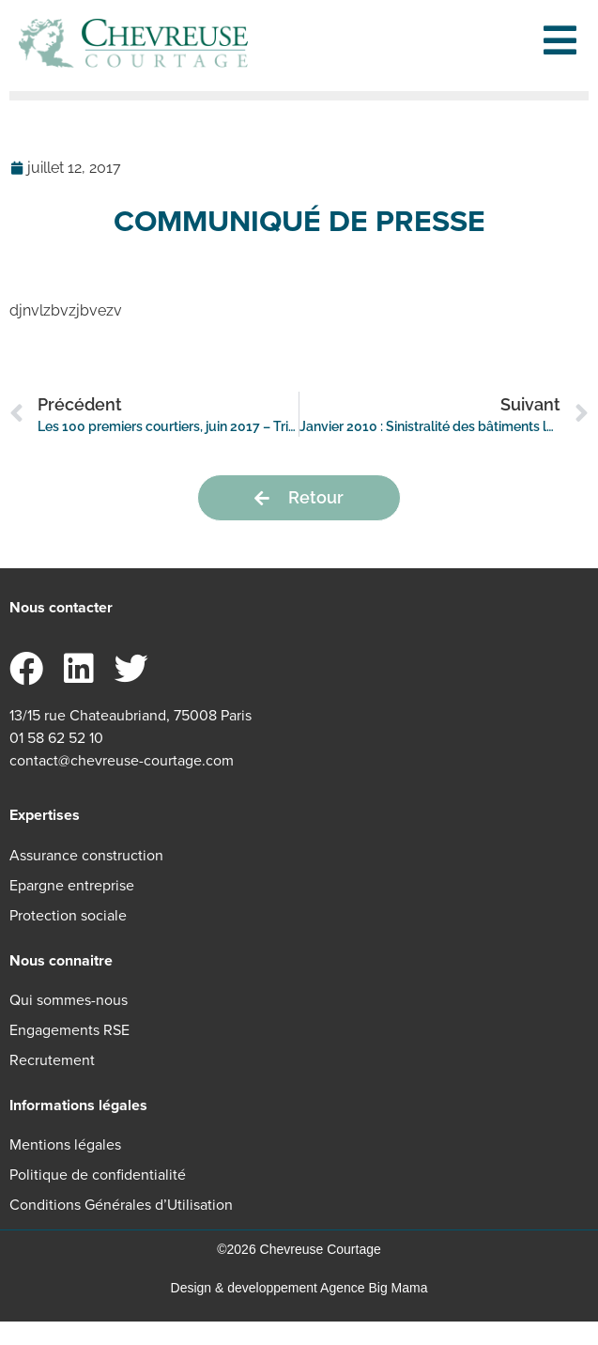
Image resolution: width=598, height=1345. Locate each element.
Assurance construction (86, 878)
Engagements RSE (69, 1053)
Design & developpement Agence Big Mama (299, 1312)
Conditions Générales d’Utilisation (121, 1229)
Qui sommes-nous (68, 1023)
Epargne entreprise (71, 909)
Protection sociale (68, 939)
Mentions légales (65, 1169)
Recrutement (52, 1083)
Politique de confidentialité (97, 1199)
